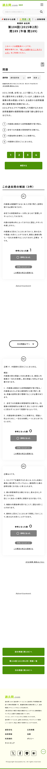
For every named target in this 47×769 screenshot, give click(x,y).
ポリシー (30, 738)
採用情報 (8, 734)
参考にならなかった (23, 267)
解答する (23, 165)
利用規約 (8, 738)
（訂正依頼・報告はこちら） (11, 86)
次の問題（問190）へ (23, 670)
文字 (29, 77)
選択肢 (5, 77)
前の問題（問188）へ (23, 651)
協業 (29, 734)
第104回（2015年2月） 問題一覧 (24, 661)
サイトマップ (10, 743)
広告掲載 (30, 729)
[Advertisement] (23, 620)
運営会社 (8, 729)
